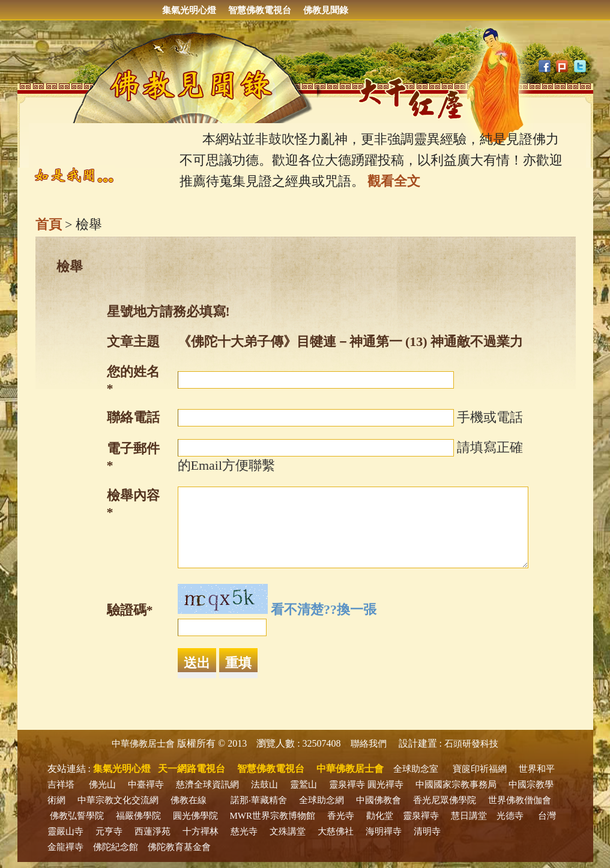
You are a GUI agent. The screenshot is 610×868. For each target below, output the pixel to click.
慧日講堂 (469, 816)
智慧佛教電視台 (259, 10)
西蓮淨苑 (152, 831)
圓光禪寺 (385, 784)
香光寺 (340, 816)
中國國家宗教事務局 (456, 784)
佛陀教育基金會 (179, 847)
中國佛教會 (378, 800)
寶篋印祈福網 (480, 769)
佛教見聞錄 (325, 10)
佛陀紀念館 (115, 847)
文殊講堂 (288, 831)
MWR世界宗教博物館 (273, 816)
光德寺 (510, 816)
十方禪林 (201, 831)
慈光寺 (244, 831)
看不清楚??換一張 (323, 609)
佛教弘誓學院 (77, 816)
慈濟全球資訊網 (207, 784)
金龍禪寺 (65, 847)
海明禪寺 (384, 831)
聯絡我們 (369, 743)
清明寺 (427, 831)
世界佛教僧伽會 (519, 800)
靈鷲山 (303, 784)
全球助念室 (415, 769)
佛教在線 (189, 800)
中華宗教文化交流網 (118, 800)
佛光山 (102, 784)
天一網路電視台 (191, 768)
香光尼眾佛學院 (444, 800)
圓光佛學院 (195, 816)
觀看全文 (393, 181)
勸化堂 (379, 816)
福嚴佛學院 (138, 816)
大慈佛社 (336, 831)
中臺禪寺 (146, 784)
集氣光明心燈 (189, 10)
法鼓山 (264, 784)
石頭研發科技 (471, 743)
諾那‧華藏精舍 (259, 800)
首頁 (48, 224)
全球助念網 (321, 800)
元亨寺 (108, 831)
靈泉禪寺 (347, 784)
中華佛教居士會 (143, 743)
